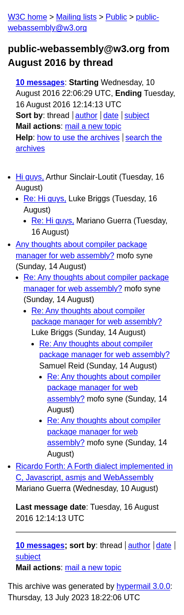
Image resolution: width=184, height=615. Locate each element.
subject (136, 115)
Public (116, 17)
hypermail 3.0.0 (143, 586)
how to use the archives (78, 137)
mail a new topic (93, 126)
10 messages (40, 82)
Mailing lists (76, 17)
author (86, 115)
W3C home (27, 17)
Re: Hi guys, (45, 198)
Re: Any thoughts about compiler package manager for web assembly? (103, 387)
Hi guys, (30, 177)
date (110, 115)
